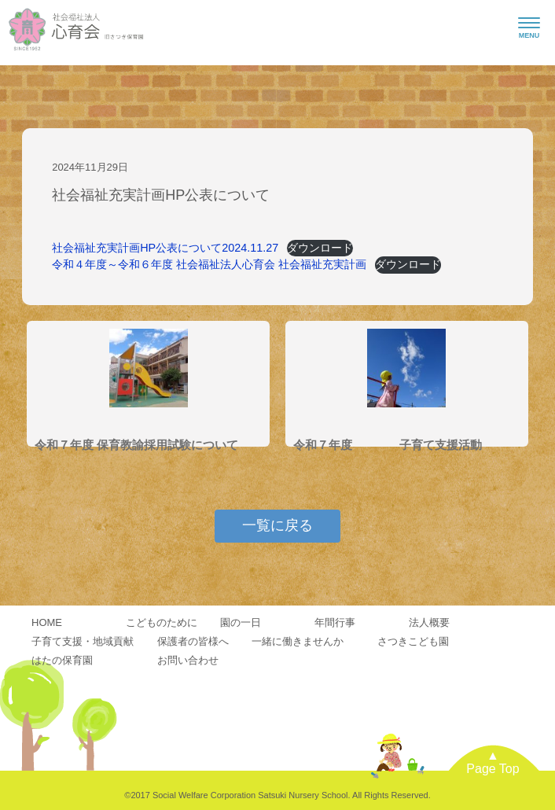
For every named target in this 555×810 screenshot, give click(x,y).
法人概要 (429, 622)
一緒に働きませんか (298, 641)
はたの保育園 (62, 660)
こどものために (161, 622)
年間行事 (334, 622)
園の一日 (240, 622)
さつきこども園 (413, 641)
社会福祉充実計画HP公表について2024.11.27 (165, 247)
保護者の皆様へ (193, 641)
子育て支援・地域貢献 (82, 641)
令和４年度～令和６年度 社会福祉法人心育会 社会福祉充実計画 (209, 264)
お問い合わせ (188, 660)
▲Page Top (492, 762)
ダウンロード (320, 247)
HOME (46, 622)
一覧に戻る (277, 525)
